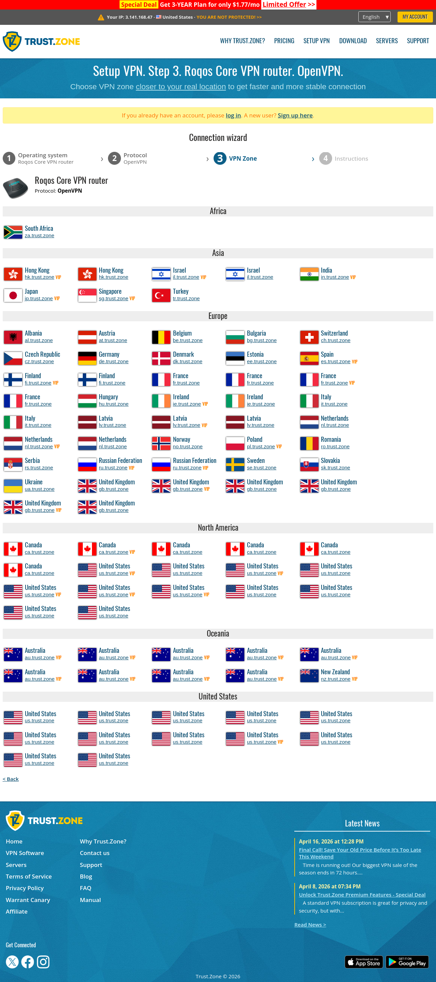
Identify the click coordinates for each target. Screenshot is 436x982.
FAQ (86, 888)
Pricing (284, 41)
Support (418, 41)
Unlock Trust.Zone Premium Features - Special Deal (362, 894)
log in (233, 115)
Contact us (95, 853)
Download (353, 41)
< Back (11, 778)
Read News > (310, 924)
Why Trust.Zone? (242, 41)
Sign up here (295, 115)
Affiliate (17, 911)
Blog (86, 876)
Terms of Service (29, 876)
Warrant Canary (28, 900)
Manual (90, 900)
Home (14, 841)
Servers (387, 41)
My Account (415, 17)
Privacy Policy (25, 888)
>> (289, 4)
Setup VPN (316, 41)
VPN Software (25, 853)
